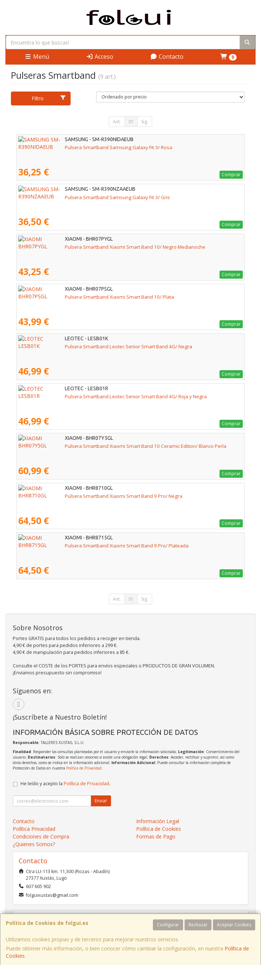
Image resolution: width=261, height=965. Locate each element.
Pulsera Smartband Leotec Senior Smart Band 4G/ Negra (82, 346)
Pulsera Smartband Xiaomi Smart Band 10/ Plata (72, 297)
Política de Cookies (158, 828)
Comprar (231, 174)
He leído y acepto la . (65, 783)
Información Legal (157, 821)
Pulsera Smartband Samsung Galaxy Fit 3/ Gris (70, 197)
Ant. (117, 122)
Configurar (168, 925)
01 (131, 122)
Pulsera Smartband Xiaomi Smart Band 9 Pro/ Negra (77, 496)
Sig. (144, 122)
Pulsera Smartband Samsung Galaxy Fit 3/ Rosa (72, 147)
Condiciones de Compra (41, 836)
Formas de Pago (155, 836)
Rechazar (198, 925)
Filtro (49, 98)
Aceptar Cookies (234, 925)
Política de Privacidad (84, 768)
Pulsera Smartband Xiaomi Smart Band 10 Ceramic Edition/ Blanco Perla (99, 446)
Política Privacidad (34, 828)
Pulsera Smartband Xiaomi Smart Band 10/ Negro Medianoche (88, 247)
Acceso (99, 57)
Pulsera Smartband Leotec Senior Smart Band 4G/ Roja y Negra (89, 396)
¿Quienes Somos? (34, 844)
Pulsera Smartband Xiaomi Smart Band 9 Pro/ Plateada (80, 545)
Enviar (101, 801)
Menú (36, 57)
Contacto (166, 57)
